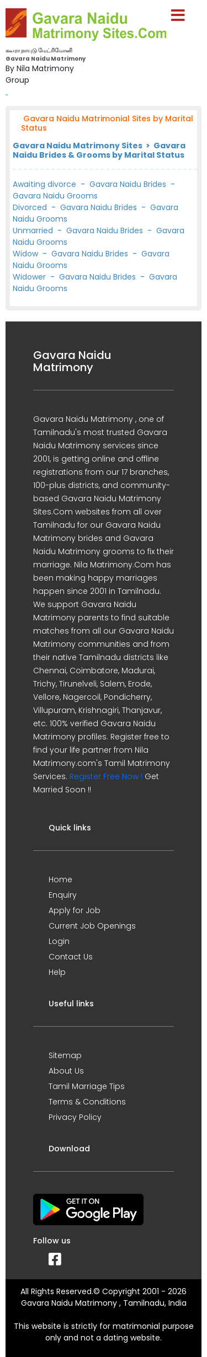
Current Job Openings (92, 925)
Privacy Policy (75, 1117)
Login (59, 941)
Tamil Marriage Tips (87, 1086)
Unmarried (33, 230)
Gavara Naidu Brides (127, 184)
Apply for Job (74, 910)
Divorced (30, 207)
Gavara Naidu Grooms (55, 195)
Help (57, 972)
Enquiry (63, 894)
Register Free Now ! (106, 776)
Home (60, 879)
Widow (25, 253)
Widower (29, 276)
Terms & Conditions (87, 1101)
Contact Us (71, 956)
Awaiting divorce (44, 184)
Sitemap (65, 1055)
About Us (66, 1070)
